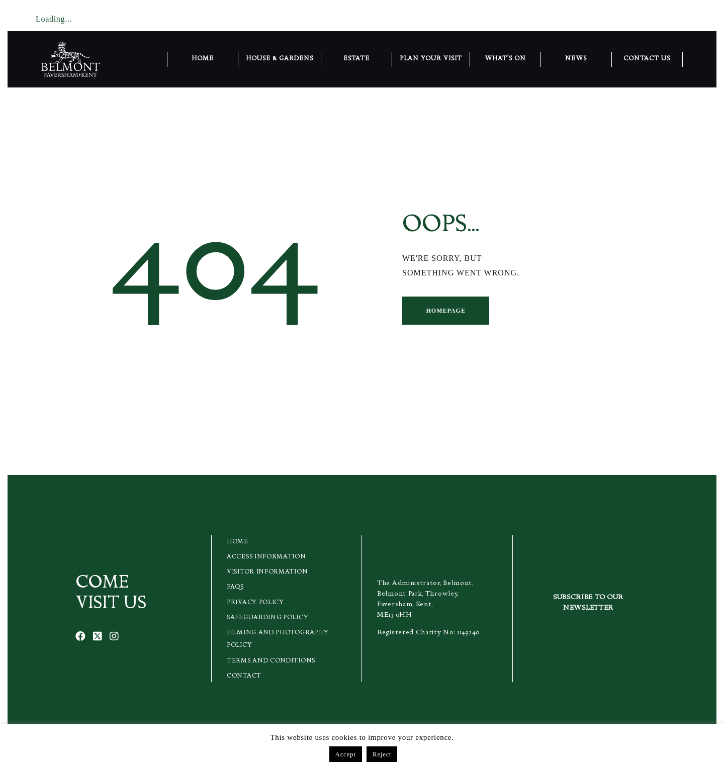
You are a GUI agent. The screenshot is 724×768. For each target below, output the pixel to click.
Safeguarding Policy (267, 618)
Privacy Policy (255, 603)
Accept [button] (345, 754)
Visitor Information (267, 572)
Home (237, 542)
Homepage (445, 310)
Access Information (266, 557)
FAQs (235, 587)
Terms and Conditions (271, 661)
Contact (244, 676)
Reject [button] (382, 754)
